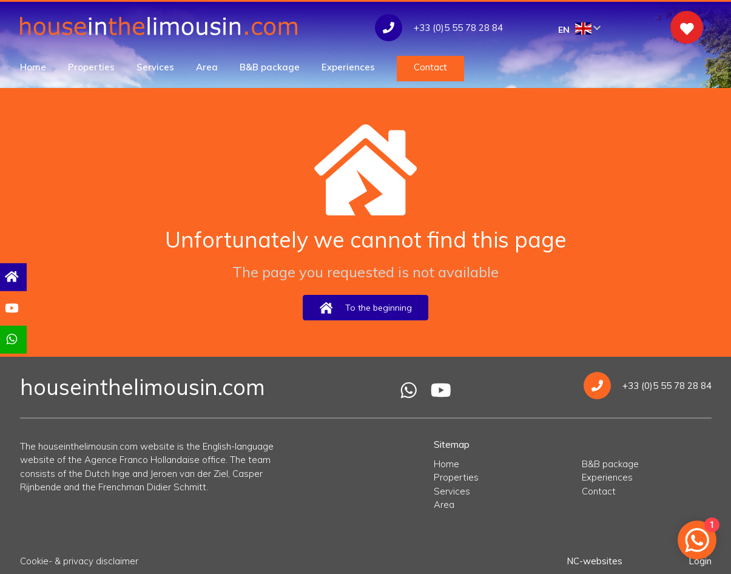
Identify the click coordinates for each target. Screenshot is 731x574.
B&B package (270, 67)
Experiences (348, 67)
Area (207, 67)
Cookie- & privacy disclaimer (79, 561)
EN (579, 28)
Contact (430, 67)
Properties (91, 67)
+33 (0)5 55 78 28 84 (648, 385)
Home (33, 67)
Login (700, 561)
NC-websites (594, 561)
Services (155, 67)
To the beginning (365, 308)
